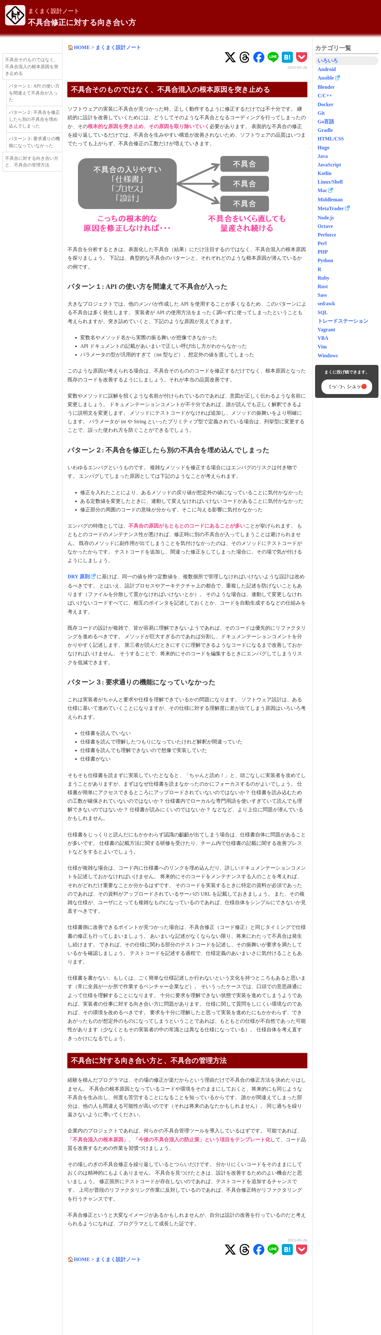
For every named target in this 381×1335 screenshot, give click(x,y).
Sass (322, 295)
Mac (322, 190)
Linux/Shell (330, 182)
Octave (325, 226)
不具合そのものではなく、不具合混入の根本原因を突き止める (31, 66)
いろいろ (328, 60)
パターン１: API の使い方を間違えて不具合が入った (34, 92)
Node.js (326, 217)
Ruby (323, 278)
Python (325, 260)
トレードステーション (343, 321)
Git (321, 113)
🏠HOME (79, 47)
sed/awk (326, 303)
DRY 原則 (79, 576)
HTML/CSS (331, 138)
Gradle (325, 130)
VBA (323, 338)
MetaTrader (331, 208)
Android (327, 69)
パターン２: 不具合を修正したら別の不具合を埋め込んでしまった (34, 119)
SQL (323, 312)
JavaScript (329, 164)
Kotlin (325, 173)
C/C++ (325, 95)
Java (323, 156)
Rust (323, 286)
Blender (326, 87)
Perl (322, 243)
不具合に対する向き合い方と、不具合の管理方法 (31, 162)
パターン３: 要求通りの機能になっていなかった (34, 142)
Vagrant (326, 329)
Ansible (326, 78)
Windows (328, 355)
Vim (322, 346)
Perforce (327, 234)
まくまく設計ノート (53, 11)
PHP (323, 252)
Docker (325, 104)
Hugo (323, 147)
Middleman (330, 199)
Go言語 (326, 121)
